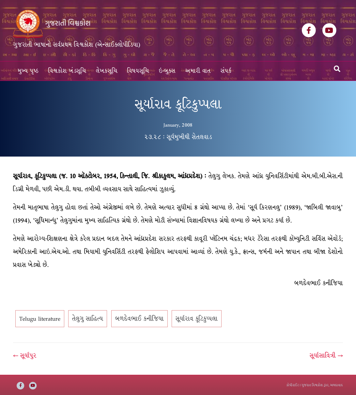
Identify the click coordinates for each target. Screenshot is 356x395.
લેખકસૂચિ (106, 71)
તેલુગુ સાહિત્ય (87, 318)
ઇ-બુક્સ (167, 71)
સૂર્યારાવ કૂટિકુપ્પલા (197, 318)
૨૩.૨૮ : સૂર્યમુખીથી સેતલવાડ (178, 137)
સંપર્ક (226, 71)
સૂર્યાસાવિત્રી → (326, 355)
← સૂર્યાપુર (25, 355)
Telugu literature (39, 318)
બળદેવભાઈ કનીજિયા (139, 318)
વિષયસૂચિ (138, 71)
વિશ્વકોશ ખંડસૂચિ (67, 71)
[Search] (337, 69)
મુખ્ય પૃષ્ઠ (28, 71)
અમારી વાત (198, 71)
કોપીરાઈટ (292, 385)
